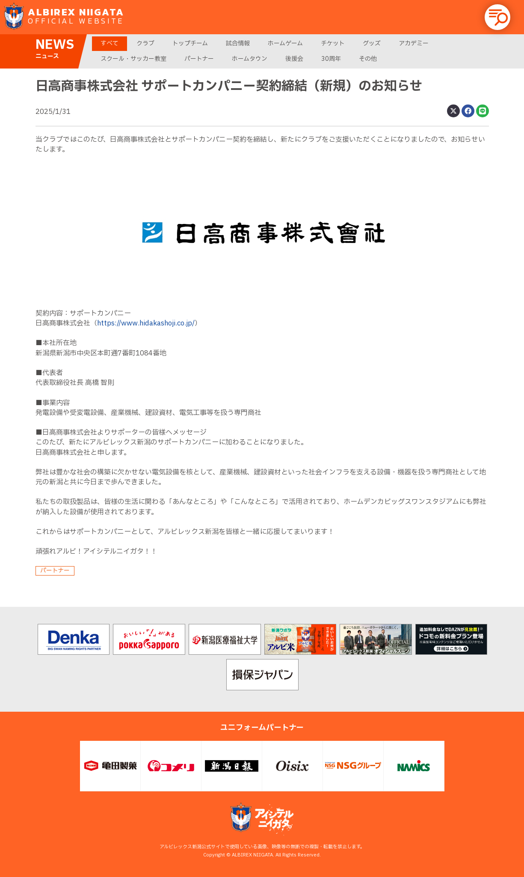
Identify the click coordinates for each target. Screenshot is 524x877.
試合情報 (238, 43)
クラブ (145, 43)
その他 (368, 58)
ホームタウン (249, 58)
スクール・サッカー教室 (133, 58)
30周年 (331, 58)
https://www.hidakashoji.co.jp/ (146, 323)
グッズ (372, 43)
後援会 (294, 58)
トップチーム (190, 43)
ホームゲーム (285, 43)
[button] (497, 17)
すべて (109, 43)
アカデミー (414, 43)
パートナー (199, 58)
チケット (333, 43)
